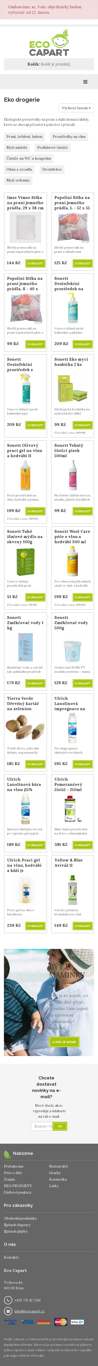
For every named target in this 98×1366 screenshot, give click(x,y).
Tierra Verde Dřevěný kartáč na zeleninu (23, 703)
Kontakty (11, 1257)
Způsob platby (15, 1231)
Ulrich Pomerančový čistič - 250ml (68, 784)
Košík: (33, 64)
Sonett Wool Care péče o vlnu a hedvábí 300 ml (72, 536)
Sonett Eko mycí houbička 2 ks (71, 362)
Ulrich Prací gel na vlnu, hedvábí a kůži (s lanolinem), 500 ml (24, 870)
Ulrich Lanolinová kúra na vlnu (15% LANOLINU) (24, 787)
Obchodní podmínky (20, 1218)
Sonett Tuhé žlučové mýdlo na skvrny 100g (25, 536)
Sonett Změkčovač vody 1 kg (25, 622)
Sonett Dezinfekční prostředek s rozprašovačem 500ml (22, 370)
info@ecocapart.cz (29, 1311)
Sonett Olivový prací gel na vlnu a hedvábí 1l (24, 450)
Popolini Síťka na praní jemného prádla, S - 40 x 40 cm (25, 286)
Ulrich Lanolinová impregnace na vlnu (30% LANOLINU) (69, 709)
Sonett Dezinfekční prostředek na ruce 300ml (68, 286)
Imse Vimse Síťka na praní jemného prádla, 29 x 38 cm (25, 202)
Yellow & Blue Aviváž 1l (68, 863)
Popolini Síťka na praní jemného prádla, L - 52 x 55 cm (72, 205)
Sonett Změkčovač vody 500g (71, 622)
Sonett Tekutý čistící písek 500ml (68, 450)
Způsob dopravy (17, 1225)
